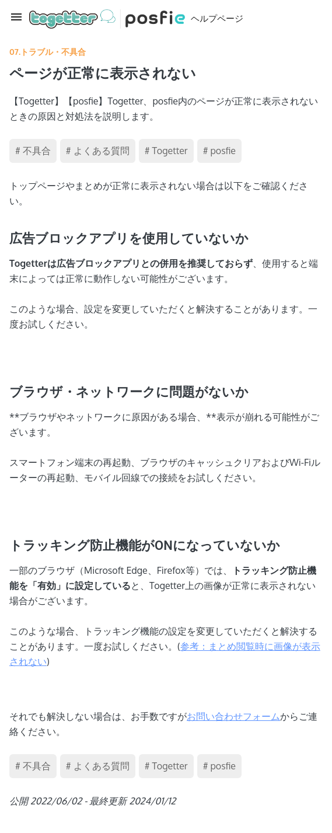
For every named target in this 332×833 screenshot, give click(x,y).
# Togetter (166, 150)
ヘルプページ (136, 19)
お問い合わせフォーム (233, 716)
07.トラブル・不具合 (47, 52)
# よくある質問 (98, 150)
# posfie (219, 150)
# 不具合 (33, 150)
